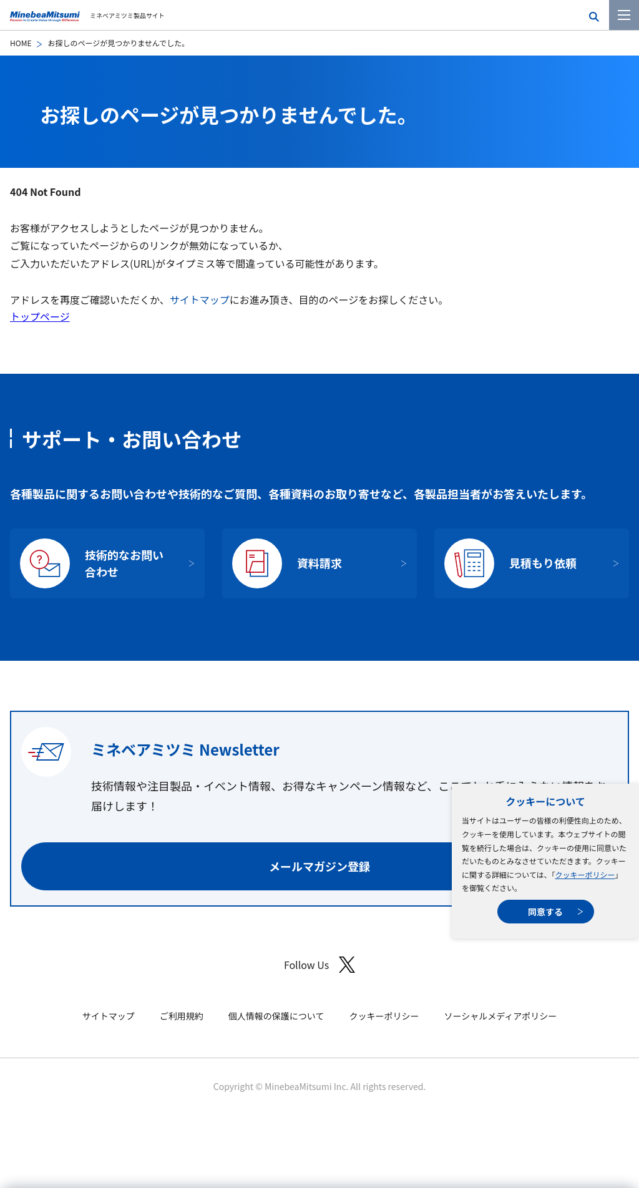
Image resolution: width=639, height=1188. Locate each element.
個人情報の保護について (276, 1016)
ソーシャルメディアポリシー (500, 1016)
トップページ (40, 316)
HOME (20, 42)
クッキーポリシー (585, 874)
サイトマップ (200, 299)
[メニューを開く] (624, 15)
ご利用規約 (181, 1016)
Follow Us (319, 965)
